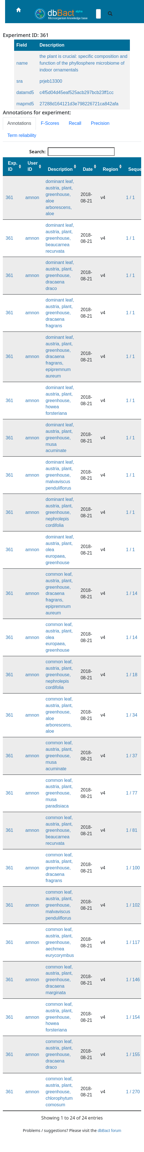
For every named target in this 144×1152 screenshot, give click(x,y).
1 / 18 (131, 674)
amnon (32, 197)
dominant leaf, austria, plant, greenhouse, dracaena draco (59, 275)
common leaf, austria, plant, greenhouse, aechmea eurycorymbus (59, 942)
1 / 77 (131, 793)
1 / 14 (131, 593)
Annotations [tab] (19, 123)
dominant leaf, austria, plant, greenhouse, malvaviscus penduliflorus (59, 475)
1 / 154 (133, 1017)
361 (9, 197)
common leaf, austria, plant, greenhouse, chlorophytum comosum (59, 1091)
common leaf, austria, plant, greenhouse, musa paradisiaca (59, 793)
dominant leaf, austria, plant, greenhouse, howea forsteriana (59, 400)
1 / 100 (133, 867)
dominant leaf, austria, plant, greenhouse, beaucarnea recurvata (59, 238)
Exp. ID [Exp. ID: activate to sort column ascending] (13, 166)
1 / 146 (133, 979)
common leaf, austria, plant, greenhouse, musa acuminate (59, 755)
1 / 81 (131, 830)
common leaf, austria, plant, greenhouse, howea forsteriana (59, 1017)
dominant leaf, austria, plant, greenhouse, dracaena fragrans (59, 313)
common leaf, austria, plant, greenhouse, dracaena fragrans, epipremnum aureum (59, 593)
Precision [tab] (100, 123)
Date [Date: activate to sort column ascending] (88, 169)
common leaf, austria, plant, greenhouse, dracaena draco (59, 1054)
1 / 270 (133, 1091)
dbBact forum (109, 1130)
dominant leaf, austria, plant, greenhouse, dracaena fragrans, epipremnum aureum (59, 356)
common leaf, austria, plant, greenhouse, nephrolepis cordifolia (59, 674)
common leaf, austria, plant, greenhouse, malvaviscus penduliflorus (59, 905)
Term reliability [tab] (21, 135)
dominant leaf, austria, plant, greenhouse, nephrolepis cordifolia (59, 512)
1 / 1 (130, 197)
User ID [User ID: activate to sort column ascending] (33, 166)
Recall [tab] (75, 123)
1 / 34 (131, 715)
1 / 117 (133, 942)
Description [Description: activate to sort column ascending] (60, 169)
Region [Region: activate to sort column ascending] (110, 169)
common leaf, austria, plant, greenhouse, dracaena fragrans (59, 867)
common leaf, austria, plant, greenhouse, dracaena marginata (59, 980)
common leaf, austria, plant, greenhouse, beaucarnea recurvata (59, 830)
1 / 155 (133, 1054)
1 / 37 (131, 755)
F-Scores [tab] (50, 123)
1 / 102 (133, 905)
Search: (72, 151)
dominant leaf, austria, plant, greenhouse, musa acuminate (59, 437)
